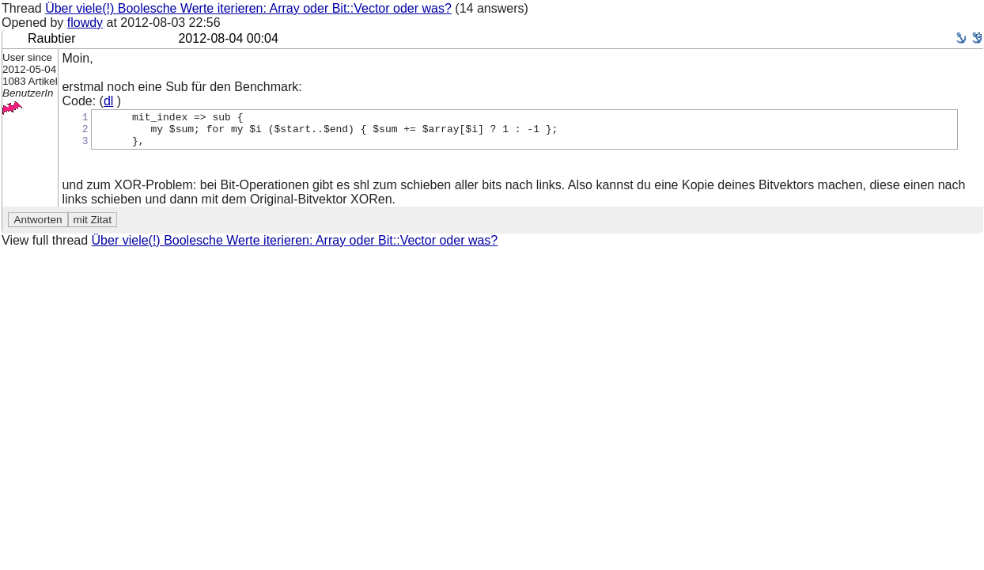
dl (108, 101)
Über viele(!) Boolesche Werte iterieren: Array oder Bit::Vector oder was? (248, 8)
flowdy (85, 22)
